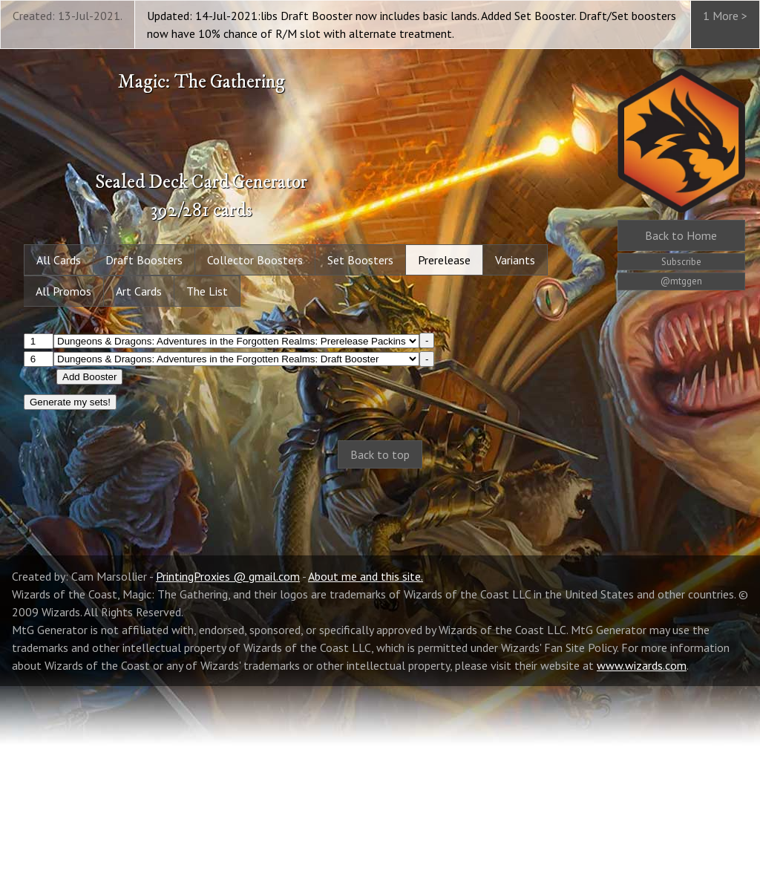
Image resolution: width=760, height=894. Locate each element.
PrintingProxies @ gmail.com (228, 784)
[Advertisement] (380, 600)
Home (681, 235)
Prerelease (444, 259)
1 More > (725, 15)
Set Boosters (360, 259)
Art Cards (139, 291)
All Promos (63, 291)
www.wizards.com (642, 873)
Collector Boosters (255, 259)
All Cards (58, 259)
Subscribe (681, 261)
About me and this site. (365, 784)
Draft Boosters (144, 259)
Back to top (380, 454)
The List (207, 291)
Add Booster (89, 376)
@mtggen (681, 281)
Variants (515, 259)
